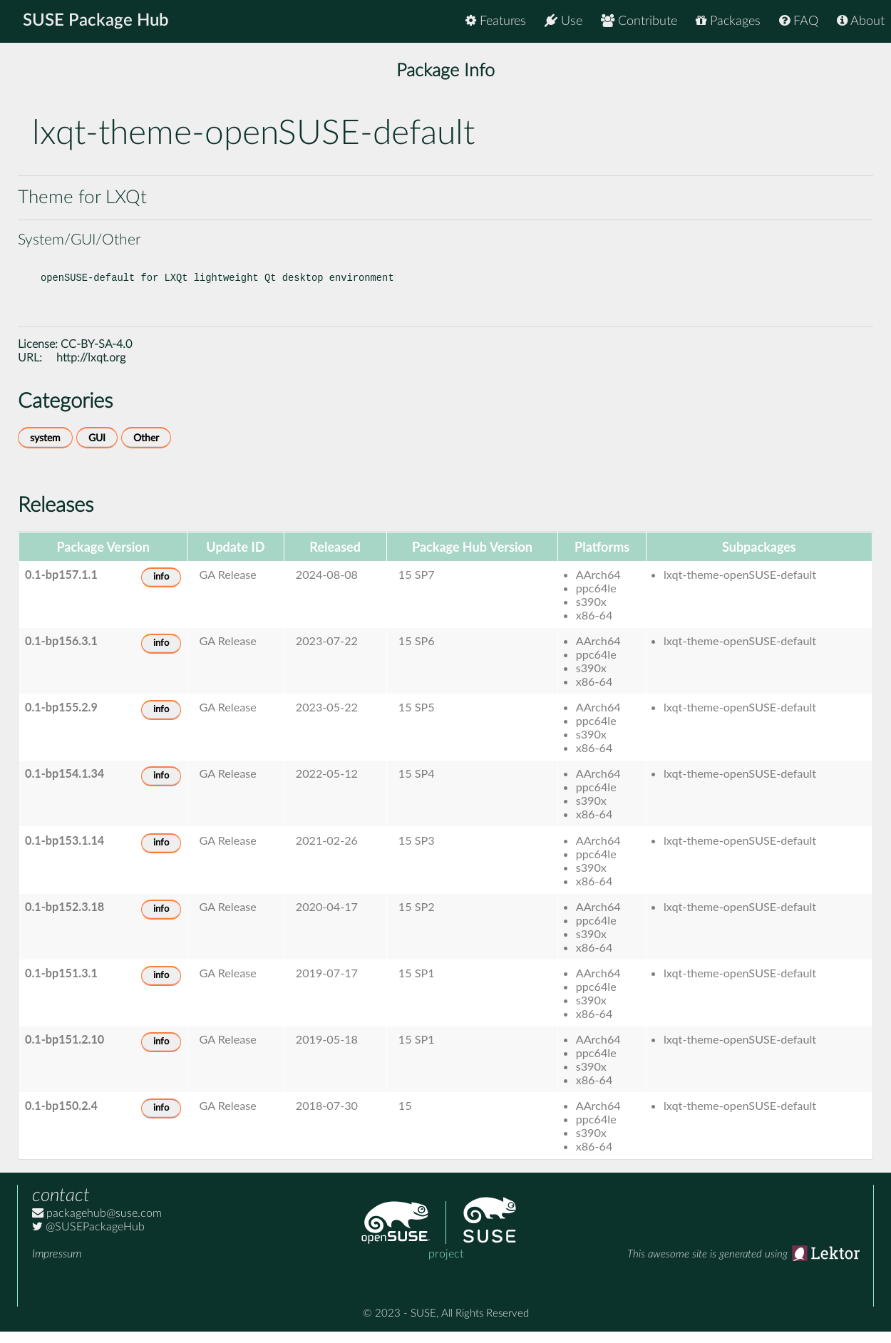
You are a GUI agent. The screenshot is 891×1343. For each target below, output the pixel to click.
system (45, 449)
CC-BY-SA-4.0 (96, 355)
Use (563, 21)
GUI (96, 449)
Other (146, 449)
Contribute (639, 21)
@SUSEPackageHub (88, 1238)
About (861, 21)
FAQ (798, 21)
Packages (728, 21)
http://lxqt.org (90, 369)
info (161, 588)
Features (495, 21)
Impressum (56, 1265)
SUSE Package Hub (97, 21)
